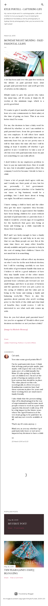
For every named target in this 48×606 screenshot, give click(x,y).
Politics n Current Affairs (27, 343)
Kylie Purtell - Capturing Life (23, 9)
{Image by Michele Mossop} (16, 329)
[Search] (42, 4)
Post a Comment (16, 578)
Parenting (13, 343)
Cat (13, 355)
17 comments (19, 528)
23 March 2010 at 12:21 (20, 441)
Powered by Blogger (24, 593)
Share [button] (6, 339)
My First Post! (17, 523)
